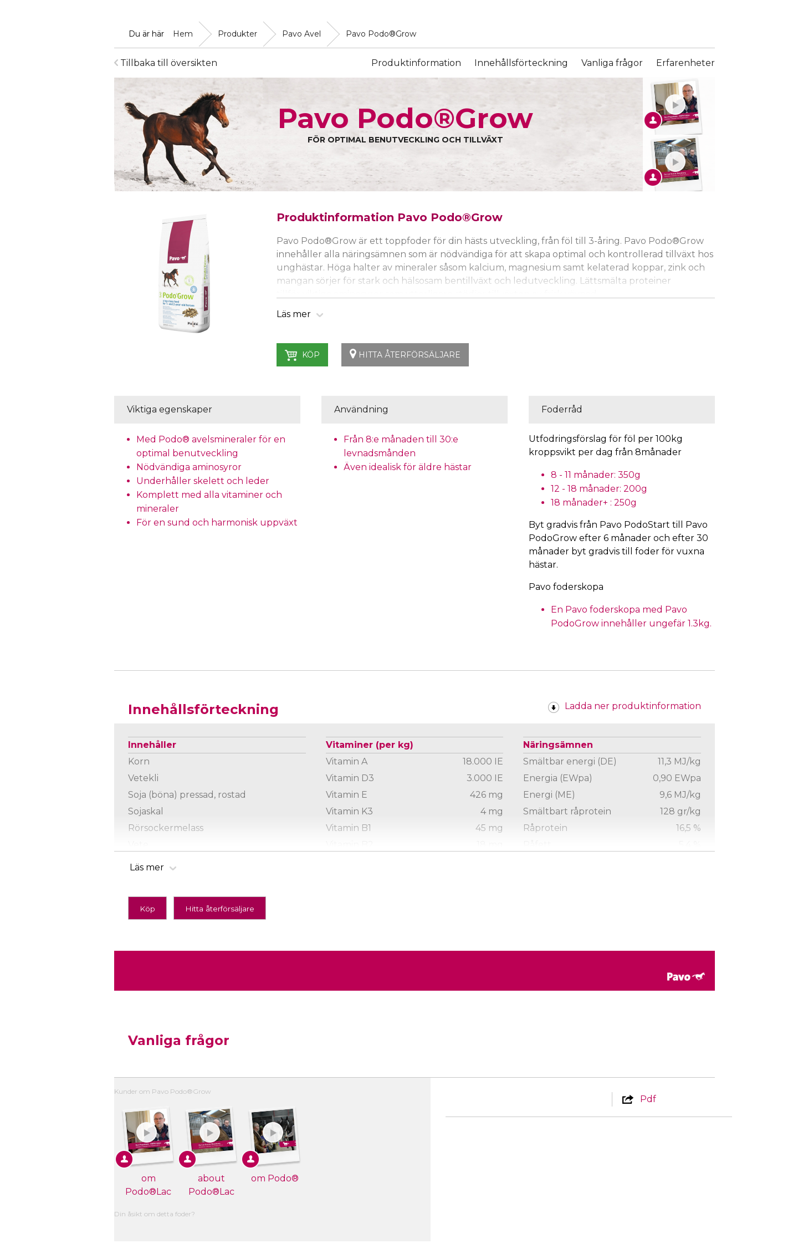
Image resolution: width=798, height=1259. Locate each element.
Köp (302, 355)
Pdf (638, 1099)
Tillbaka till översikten (165, 63)
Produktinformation (416, 63)
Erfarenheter (685, 63)
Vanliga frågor (612, 63)
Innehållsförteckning (521, 63)
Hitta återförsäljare (405, 354)
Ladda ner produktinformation (624, 706)
